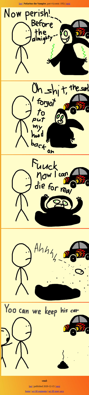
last (20, 3)
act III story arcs (56, 391)
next (68, 3)
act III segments (39, 391)
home (27, 391)
